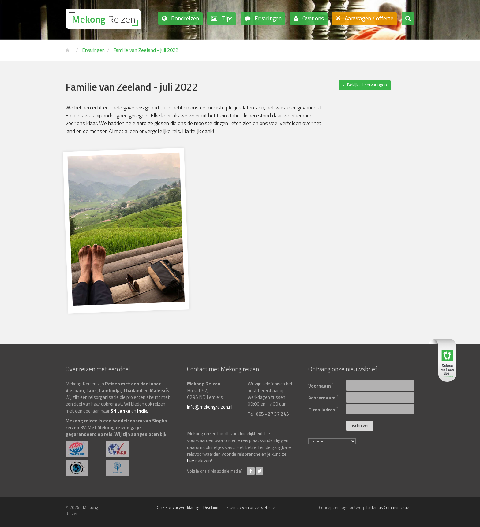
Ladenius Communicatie (387, 507)
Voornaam (321, 385)
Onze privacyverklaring (178, 507)
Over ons (312, 18)
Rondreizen (184, 18)
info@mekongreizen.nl (209, 406)
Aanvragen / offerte (368, 18)
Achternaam (323, 397)
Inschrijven (360, 425)
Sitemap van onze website (250, 507)
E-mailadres (323, 409)
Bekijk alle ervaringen (367, 84)
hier (190, 460)
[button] (408, 18)
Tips (226, 18)
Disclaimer (212, 507)
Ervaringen (267, 18)
